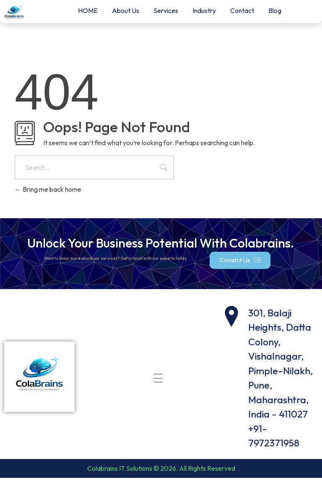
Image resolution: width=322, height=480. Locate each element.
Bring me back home (48, 189)
